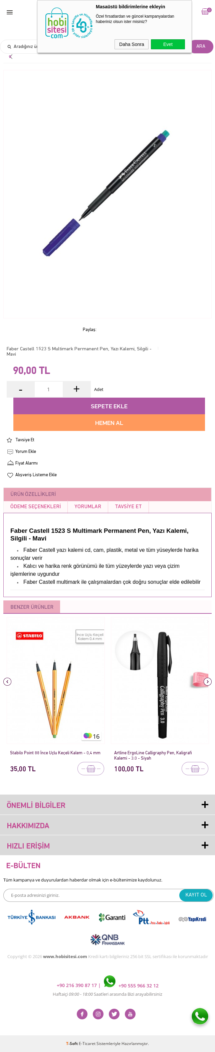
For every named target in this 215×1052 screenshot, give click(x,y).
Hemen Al (109, 423)
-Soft (72, 1043)
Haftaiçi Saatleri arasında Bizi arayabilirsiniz (107, 994)
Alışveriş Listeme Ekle (36, 475)
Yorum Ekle (25, 452)
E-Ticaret (87, 1043)
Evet (168, 44)
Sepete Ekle (109, 407)
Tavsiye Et (24, 440)
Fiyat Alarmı (26, 463)
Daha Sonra (131, 44)
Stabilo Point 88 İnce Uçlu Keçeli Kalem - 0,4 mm (55, 753)
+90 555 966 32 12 (131, 985)
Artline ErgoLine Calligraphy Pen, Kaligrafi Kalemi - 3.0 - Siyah (153, 756)
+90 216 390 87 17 (77, 985)
